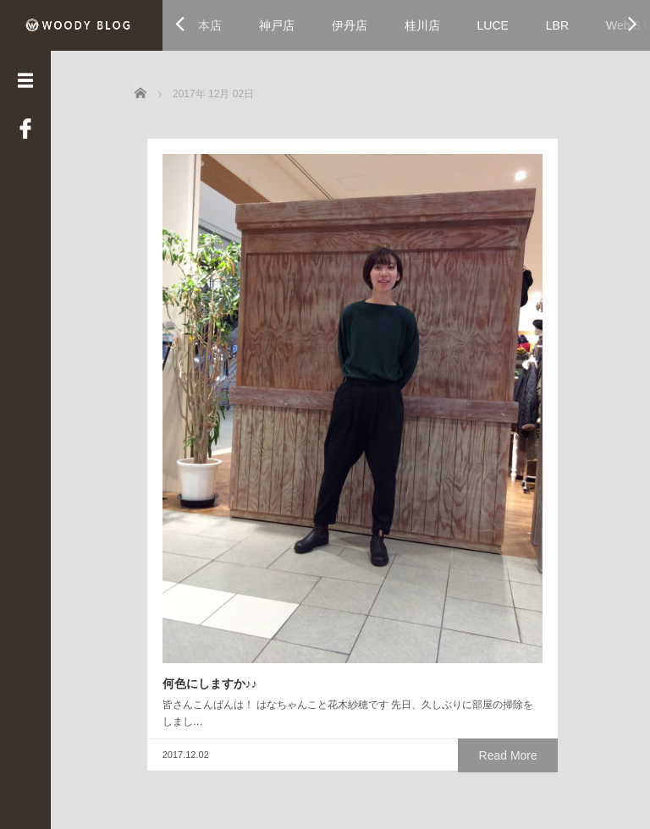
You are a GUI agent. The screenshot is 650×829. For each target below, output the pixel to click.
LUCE (493, 25)
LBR (557, 25)
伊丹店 (349, 25)
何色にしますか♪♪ (197, 468)
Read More (296, 555)
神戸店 (277, 25)
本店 (210, 25)
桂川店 (422, 25)
